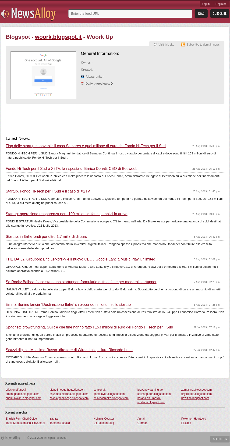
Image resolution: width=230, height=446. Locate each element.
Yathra (54, 418)
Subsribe (220, 13)
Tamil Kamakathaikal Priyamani (25, 423)
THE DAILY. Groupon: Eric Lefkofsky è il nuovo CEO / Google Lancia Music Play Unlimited (81, 259)
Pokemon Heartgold (193, 418)
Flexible (186, 423)
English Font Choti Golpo (21, 418)
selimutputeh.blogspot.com (154, 394)
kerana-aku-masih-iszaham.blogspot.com (151, 400)
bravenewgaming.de (150, 389)
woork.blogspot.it (58, 37)
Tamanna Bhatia (60, 423)
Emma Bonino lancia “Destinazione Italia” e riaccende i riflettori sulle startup (68, 305)
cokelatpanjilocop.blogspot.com (69, 398)
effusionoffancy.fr (16, 389)
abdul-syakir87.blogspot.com (24, 398)
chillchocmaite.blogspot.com (111, 398)
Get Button (220, 439)
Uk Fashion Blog (104, 423)
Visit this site (166, 44)
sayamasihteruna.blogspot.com (69, 394)
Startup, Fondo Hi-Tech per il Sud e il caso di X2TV (48, 191)
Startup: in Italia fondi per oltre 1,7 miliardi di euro (46, 237)
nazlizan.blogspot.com (195, 398)
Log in (206, 4)
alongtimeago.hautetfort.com (67, 389)
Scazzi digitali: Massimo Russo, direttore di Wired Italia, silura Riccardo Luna (69, 350)
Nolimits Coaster (104, 418)
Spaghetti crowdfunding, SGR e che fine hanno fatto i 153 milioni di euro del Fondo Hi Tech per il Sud (89, 327)
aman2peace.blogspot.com (22, 394)
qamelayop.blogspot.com (109, 394)
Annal (141, 418)
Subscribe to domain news (203, 44)
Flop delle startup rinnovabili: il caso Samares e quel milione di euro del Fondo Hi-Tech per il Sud (86, 146)
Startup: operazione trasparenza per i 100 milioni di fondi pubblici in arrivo (66, 214)
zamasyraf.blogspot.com (196, 389)
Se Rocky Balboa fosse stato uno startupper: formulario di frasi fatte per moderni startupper (81, 282)
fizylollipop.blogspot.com (196, 394)
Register (221, 4)
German (143, 423)
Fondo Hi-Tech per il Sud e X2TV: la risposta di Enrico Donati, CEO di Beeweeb (72, 169)
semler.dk (100, 389)
